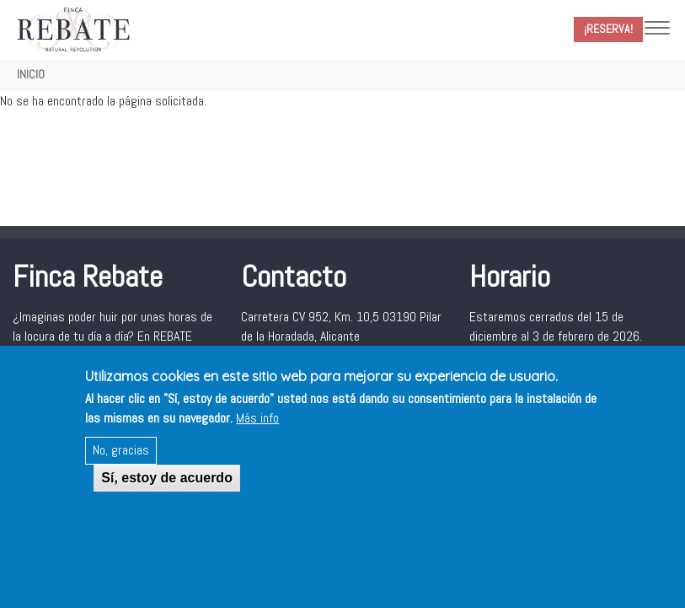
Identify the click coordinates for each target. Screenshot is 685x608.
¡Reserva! (608, 28)
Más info (257, 432)
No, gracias (121, 464)
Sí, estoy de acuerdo (167, 492)
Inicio (31, 74)
